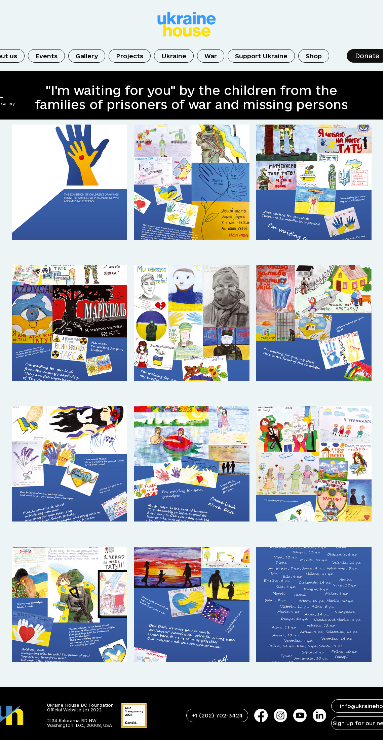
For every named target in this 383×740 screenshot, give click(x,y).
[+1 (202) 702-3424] (217, 715)
